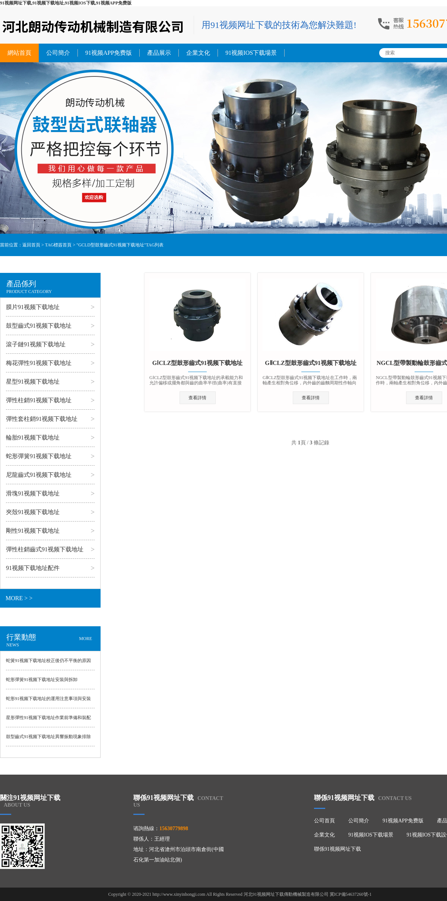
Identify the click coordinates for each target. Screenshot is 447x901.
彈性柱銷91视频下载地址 (39, 400)
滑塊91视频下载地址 (33, 493)
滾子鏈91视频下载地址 (36, 344)
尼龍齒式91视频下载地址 (39, 475)
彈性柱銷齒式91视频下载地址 (44, 549)
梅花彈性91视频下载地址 (39, 363)
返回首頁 (31, 245)
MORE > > (19, 598)
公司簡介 (58, 53)
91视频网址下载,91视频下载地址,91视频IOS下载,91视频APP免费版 (65, 3)
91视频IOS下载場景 (251, 53)
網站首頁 (19, 53)
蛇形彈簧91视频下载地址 (39, 456)
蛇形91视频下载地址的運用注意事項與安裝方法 (48, 702)
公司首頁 (324, 820)
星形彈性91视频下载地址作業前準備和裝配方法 (48, 721)
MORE (85, 638)
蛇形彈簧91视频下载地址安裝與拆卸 (41, 679)
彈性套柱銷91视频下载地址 (41, 419)
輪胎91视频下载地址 (33, 437)
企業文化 (198, 53)
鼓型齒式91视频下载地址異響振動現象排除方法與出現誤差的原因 (48, 740)
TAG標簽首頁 (58, 245)
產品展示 (159, 53)
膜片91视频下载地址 (33, 307)
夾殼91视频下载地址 (33, 512)
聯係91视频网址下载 (337, 849)
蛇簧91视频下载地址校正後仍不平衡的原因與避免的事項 (48, 664)
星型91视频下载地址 (33, 381)
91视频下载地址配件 (33, 568)
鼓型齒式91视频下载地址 (39, 325)
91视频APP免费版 (108, 53)
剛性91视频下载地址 (33, 530)
